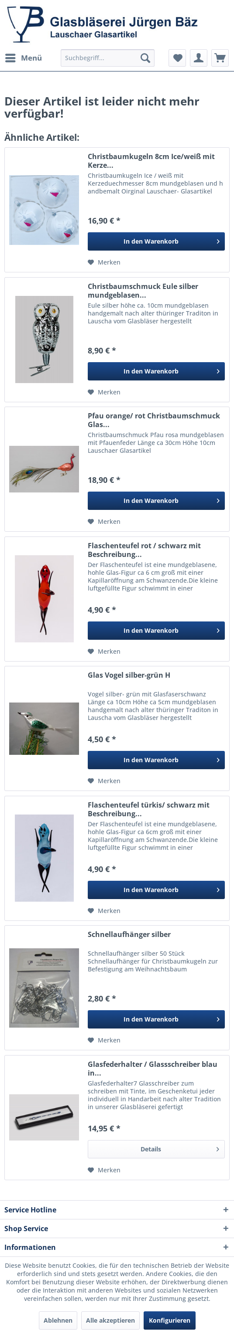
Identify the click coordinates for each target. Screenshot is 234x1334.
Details (180, 1147)
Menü (23, 57)
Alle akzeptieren (110, 1320)
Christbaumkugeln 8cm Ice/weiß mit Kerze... (151, 161)
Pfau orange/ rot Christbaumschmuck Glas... (154, 420)
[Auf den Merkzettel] (104, 262)
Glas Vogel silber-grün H (129, 675)
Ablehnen (58, 1320)
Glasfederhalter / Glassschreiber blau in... (152, 1068)
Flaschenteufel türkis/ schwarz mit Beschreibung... (149, 809)
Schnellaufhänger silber (129, 934)
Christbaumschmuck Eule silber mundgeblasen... (143, 290)
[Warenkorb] (220, 58)
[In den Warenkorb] (156, 241)
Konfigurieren (169, 1320)
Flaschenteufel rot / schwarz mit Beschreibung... (144, 550)
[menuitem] (23, 58)
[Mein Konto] (198, 58)
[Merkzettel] (177, 58)
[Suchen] (145, 58)
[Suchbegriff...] (107, 58)
